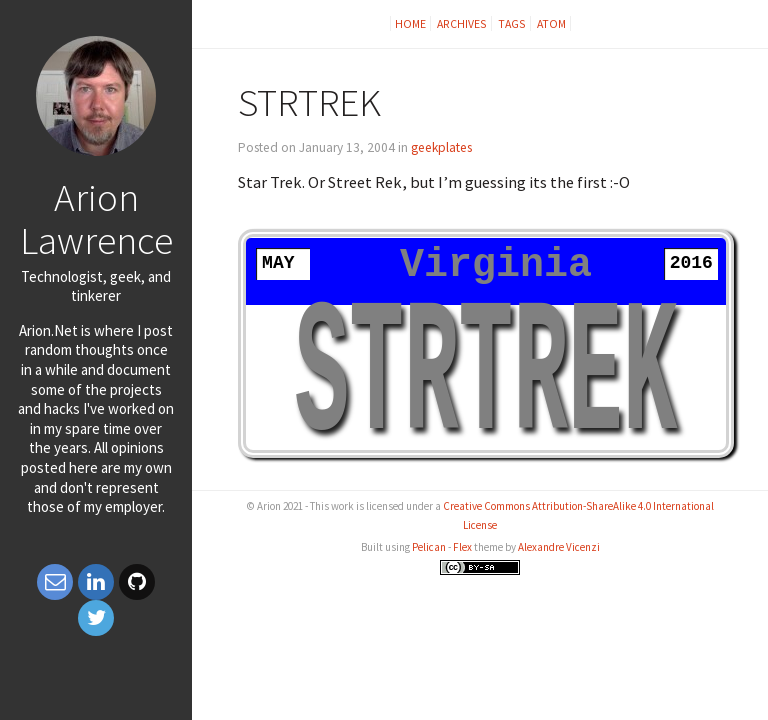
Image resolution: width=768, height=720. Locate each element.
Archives (462, 23)
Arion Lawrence (96, 218)
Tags (512, 23)
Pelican (429, 547)
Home (410, 23)
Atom (551, 23)
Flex (462, 547)
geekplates (441, 147)
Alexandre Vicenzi (559, 547)
